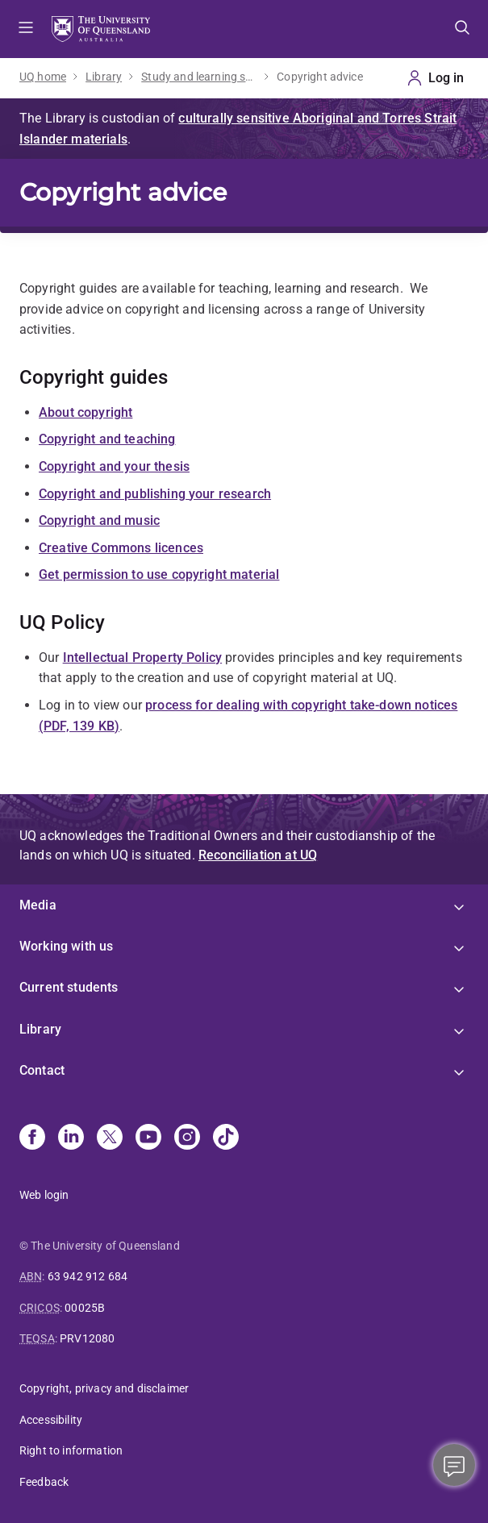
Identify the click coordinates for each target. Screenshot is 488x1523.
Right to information (71, 1450)
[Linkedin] (71, 1138)
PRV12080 (87, 1338)
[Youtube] (148, 1138)
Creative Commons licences (121, 548)
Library (104, 76)
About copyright (85, 412)
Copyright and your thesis (114, 466)
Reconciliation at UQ (257, 855)
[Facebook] (32, 1138)
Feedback (44, 1481)
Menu (26, 29)
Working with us (66, 946)
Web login (44, 1194)
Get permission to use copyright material (159, 574)
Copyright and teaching (107, 439)
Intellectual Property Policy (142, 657)
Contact (42, 1070)
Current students (69, 987)
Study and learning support (199, 76)
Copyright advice (320, 76)
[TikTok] (226, 1138)
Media (37, 905)
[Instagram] (187, 1138)
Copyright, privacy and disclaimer (104, 1388)
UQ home (42, 76)
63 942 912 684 (87, 1276)
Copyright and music (99, 520)
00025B (85, 1307)
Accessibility (50, 1419)
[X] (110, 1138)
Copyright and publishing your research (155, 493)
